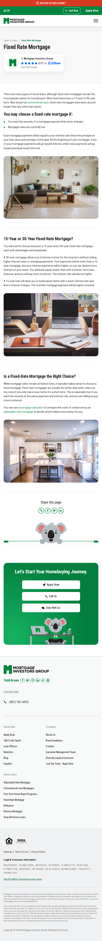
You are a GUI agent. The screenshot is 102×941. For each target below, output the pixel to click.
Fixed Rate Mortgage (31, 40)
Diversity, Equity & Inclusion (60, 757)
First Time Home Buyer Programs (20, 794)
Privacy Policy (38, 852)
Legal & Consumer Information (20, 860)
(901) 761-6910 (19, 702)
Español (8, 763)
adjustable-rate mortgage (18, 411)
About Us (50, 734)
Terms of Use (21, 852)
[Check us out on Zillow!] (43, 680)
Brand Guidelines (54, 740)
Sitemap (8, 852)
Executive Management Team (61, 752)
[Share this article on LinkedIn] (61, 511)
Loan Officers (10, 746)
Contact (50, 746)
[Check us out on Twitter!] (27, 680)
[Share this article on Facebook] (48, 511)
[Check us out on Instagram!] (32, 680)
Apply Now (92, 10)
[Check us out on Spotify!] (48, 680)
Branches (8, 752)
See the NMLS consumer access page (23, 879)
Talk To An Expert (12, 740)
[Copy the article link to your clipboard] (41, 511)
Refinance (9, 805)
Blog (6, 757)
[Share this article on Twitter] (54, 511)
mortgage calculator (31, 407)
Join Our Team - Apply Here (59, 763)
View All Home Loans (15, 817)
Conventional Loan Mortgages (19, 788)
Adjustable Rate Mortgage (17, 782)
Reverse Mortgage (13, 811)
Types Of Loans (11, 40)
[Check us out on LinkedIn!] (38, 680)
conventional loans (38, 102)
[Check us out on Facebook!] (22, 680)
